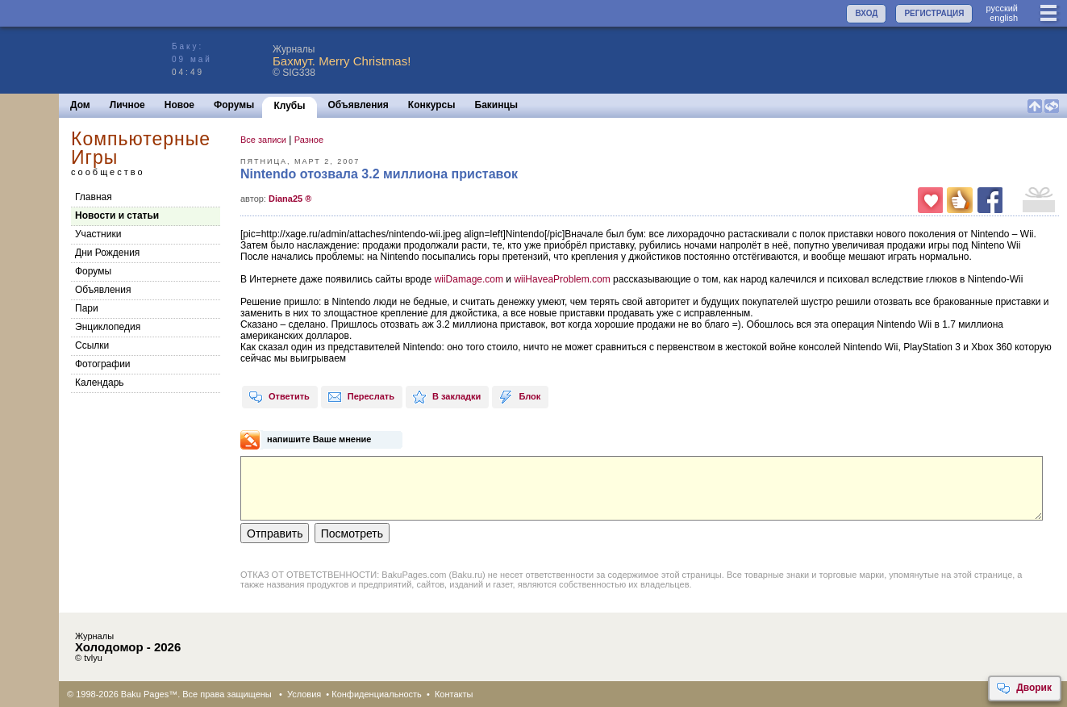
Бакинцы (497, 105)
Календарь (99, 382)
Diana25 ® (290, 198)
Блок (519, 397)
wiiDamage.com (470, 279)
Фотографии (103, 364)
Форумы (234, 105)
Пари (86, 308)
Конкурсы (432, 105)
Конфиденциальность (376, 694)
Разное (308, 139)
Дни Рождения (107, 252)
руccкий (1002, 8)
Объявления (358, 105)
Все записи (263, 139)
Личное (127, 105)
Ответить (279, 397)
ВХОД (866, 13)
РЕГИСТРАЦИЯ (934, 13)
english (1004, 18)
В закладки (446, 397)
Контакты (454, 694)
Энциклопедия (107, 327)
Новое (179, 105)
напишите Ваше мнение (319, 439)
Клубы (289, 105)
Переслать (360, 397)
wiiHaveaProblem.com (563, 279)
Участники (98, 234)
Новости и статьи (117, 215)
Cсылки (92, 345)
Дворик (1024, 688)
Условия (304, 694)
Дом (80, 105)
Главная (93, 197)
